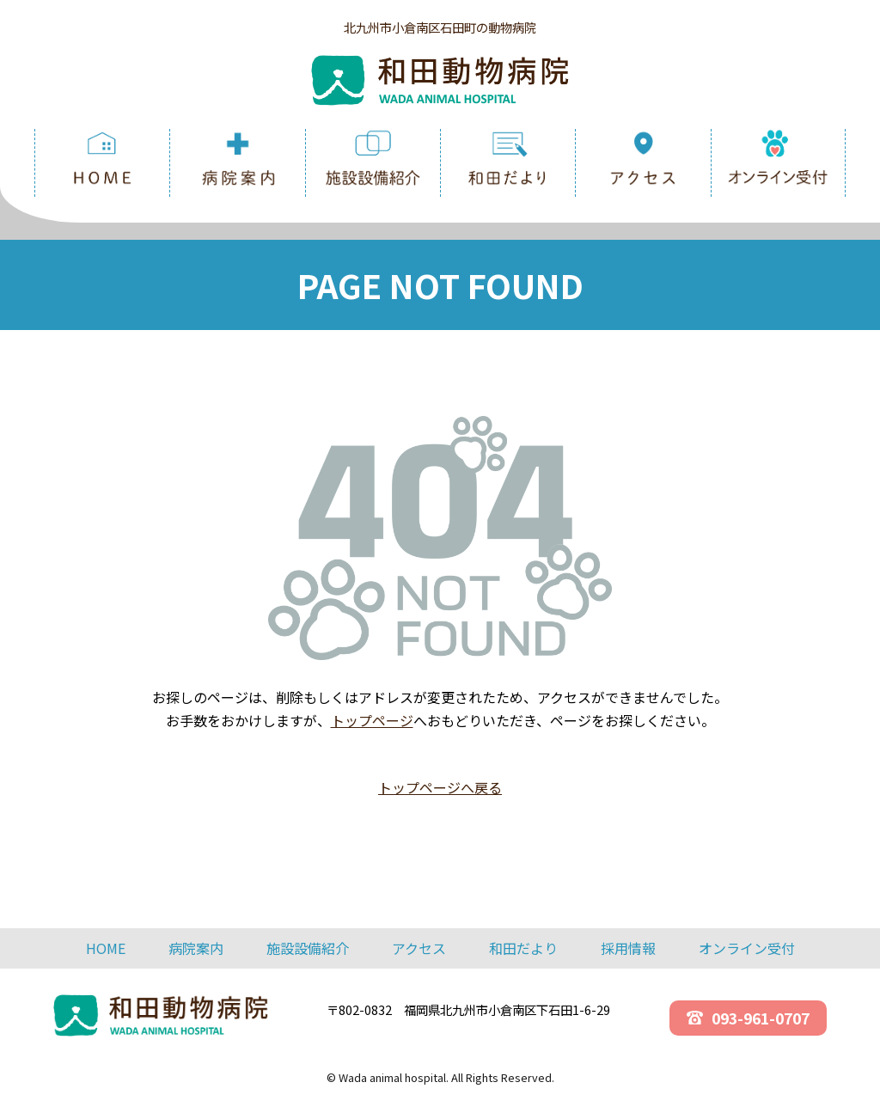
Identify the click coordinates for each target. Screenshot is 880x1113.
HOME (105, 948)
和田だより (523, 948)
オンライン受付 (747, 948)
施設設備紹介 (307, 948)
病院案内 (195, 948)
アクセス (419, 948)
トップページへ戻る (440, 787)
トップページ (372, 720)
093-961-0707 (748, 1018)
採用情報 (628, 948)
